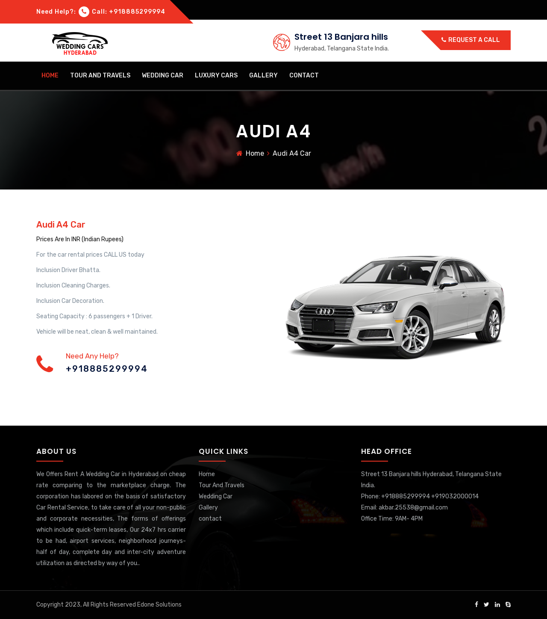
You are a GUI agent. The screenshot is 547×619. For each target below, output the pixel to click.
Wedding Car (162, 75)
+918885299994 (107, 369)
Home (50, 75)
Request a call (470, 40)
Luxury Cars (216, 75)
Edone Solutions (159, 604)
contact (304, 75)
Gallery (263, 75)
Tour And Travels (100, 75)
